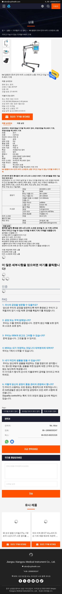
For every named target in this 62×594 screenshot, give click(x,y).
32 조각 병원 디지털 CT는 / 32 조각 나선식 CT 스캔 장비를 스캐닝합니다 (16, 534)
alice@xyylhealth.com (11, 2)
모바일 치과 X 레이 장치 (31, 411)
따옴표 (55, 6)
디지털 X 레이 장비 (11, 411)
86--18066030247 (52, 2)
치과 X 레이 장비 (50, 411)
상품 (8, 30)
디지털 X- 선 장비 (19, 30)
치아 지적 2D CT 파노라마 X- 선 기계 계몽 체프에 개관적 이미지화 (45, 534)
